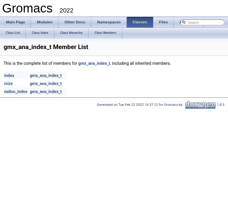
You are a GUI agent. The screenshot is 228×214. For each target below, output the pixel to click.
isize (8, 83)
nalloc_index (15, 91)
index (9, 75)
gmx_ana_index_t (94, 63)
